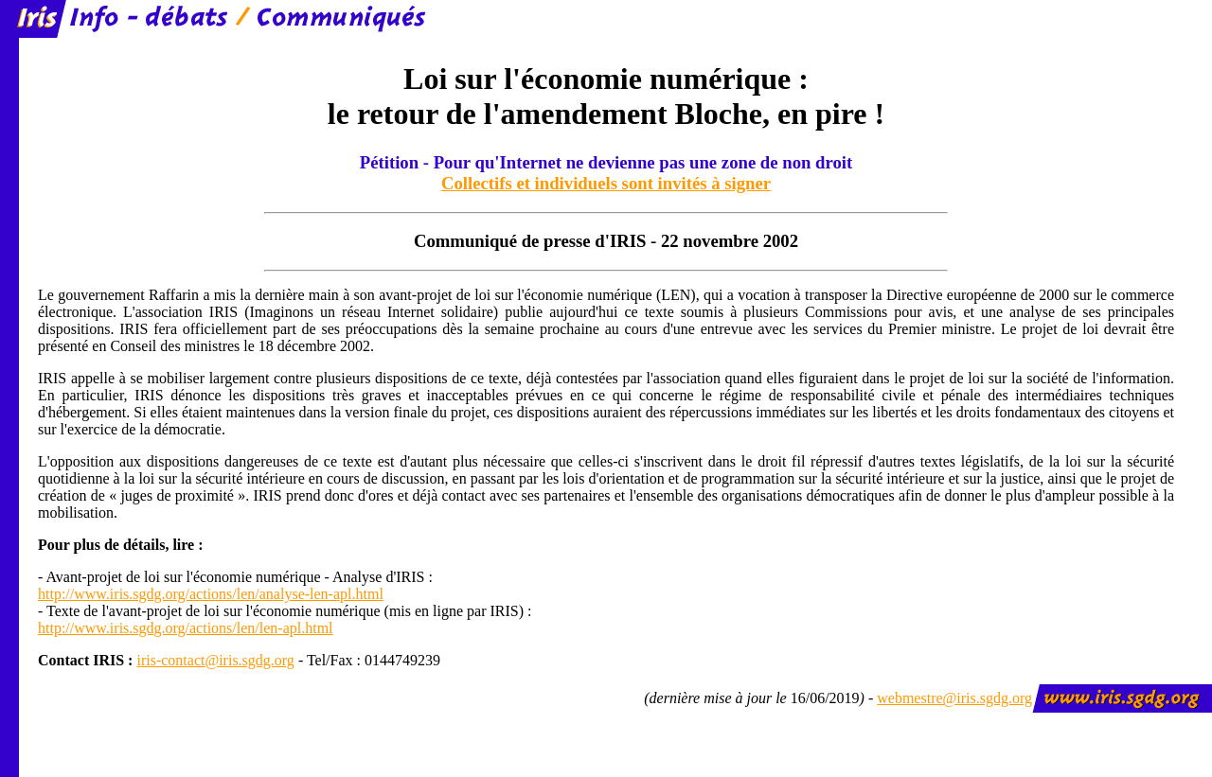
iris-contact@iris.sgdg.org (215, 660)
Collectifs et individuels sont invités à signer (606, 183)
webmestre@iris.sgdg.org (954, 698)
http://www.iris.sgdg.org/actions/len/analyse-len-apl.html (210, 594)
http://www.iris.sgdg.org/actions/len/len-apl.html (185, 628)
